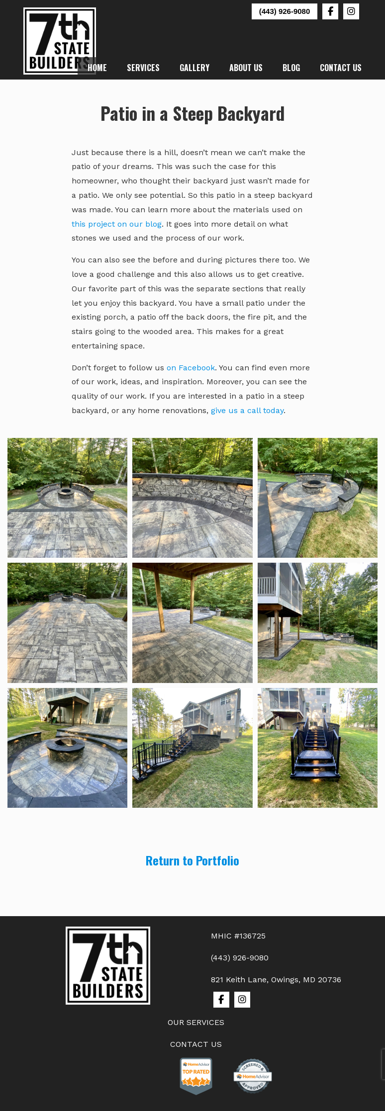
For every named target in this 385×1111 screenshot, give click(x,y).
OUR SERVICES (196, 1022)
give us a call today (247, 410)
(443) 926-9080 (284, 11)
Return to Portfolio (192, 860)
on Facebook (191, 367)
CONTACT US (196, 1044)
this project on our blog (117, 224)
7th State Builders (60, 41)
